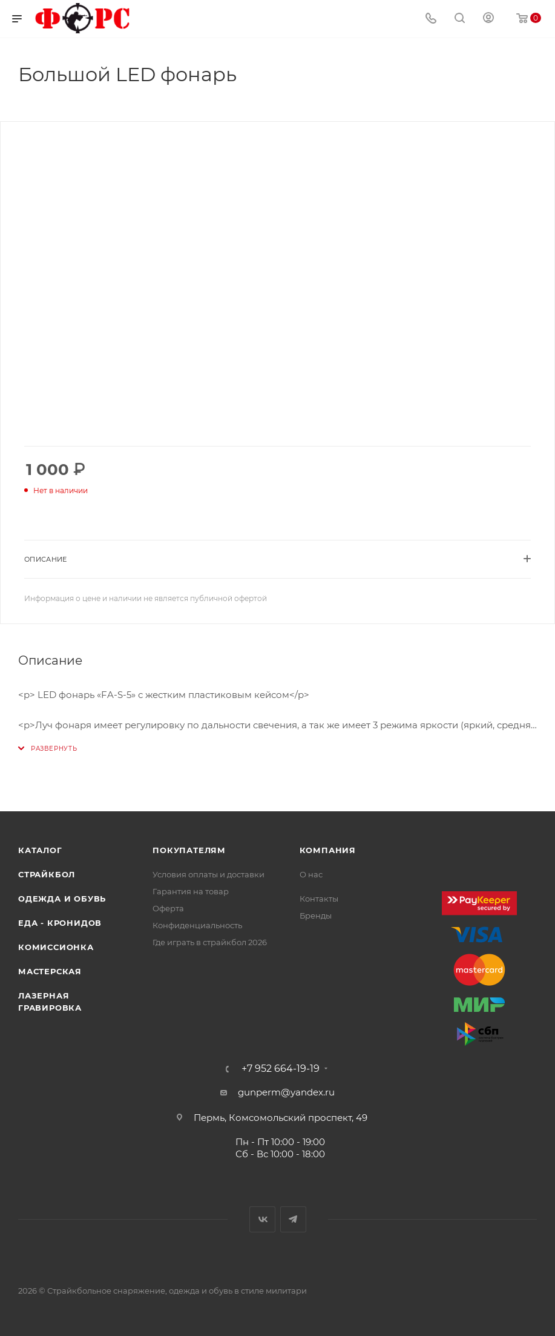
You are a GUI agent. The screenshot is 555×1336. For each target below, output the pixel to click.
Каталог (40, 850)
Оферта (168, 908)
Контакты (319, 898)
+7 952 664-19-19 (280, 1069)
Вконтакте (262, 1219)
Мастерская (50, 971)
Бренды (316, 915)
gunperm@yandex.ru (286, 1092)
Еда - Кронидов (60, 923)
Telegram (293, 1219)
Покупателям (189, 850)
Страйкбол (46, 874)
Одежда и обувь (62, 898)
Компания (328, 850)
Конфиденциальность (197, 925)
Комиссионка (56, 947)
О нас (311, 874)
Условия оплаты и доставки (208, 874)
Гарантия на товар (191, 891)
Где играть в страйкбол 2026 (210, 942)
